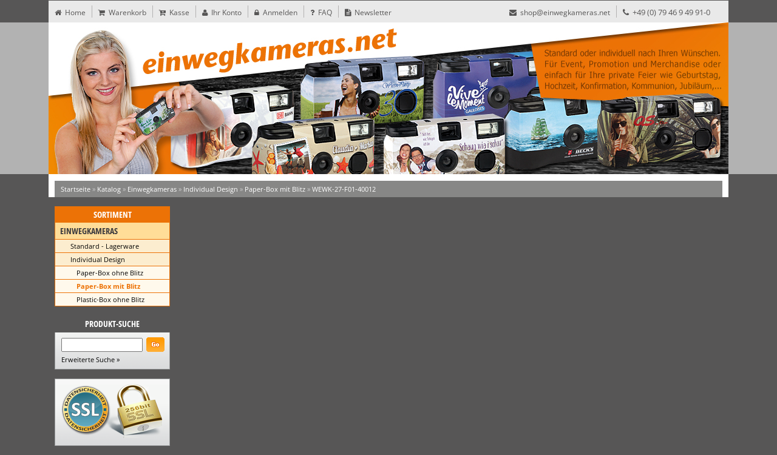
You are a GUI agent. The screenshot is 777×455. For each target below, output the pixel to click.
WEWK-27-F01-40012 (344, 189)
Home (70, 12)
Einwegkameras (152, 189)
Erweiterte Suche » (90, 359)
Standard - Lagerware (104, 246)
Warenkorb (122, 12)
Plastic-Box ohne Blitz (110, 299)
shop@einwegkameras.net (559, 12)
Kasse (174, 12)
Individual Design (210, 189)
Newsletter (368, 12)
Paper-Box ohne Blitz (109, 272)
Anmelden (275, 12)
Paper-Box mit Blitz (275, 189)
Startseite (75, 189)
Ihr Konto (222, 12)
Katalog (109, 189)
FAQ (321, 12)
